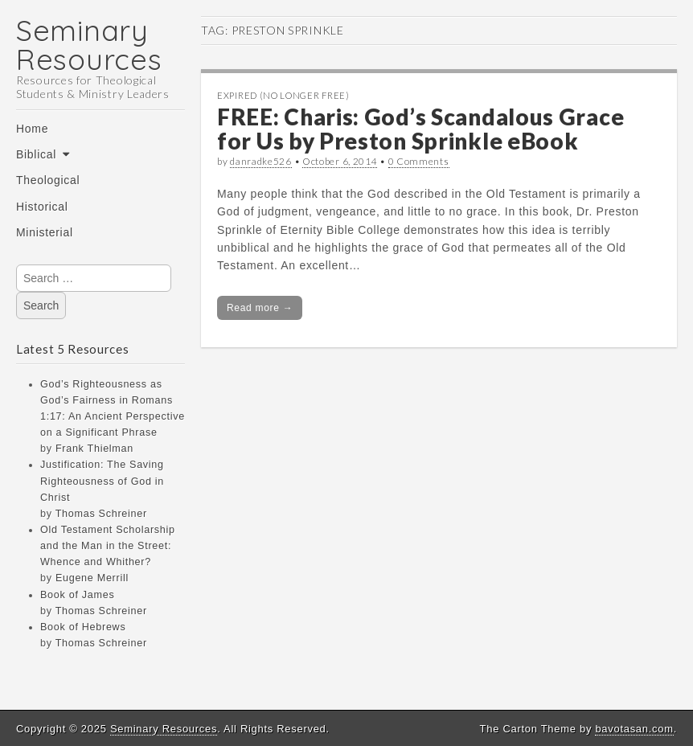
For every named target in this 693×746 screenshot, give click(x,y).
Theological (48, 180)
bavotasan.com (634, 729)
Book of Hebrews (82, 627)
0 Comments (418, 161)
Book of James (77, 594)
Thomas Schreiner (101, 513)
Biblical (36, 154)
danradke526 (261, 161)
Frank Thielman (94, 448)
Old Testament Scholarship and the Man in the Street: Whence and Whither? (107, 546)
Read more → (260, 308)
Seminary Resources (89, 44)
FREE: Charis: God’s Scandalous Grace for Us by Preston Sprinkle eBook (420, 129)
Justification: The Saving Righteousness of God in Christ (102, 480)
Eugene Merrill (92, 578)
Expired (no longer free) (283, 95)
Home (32, 128)
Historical (42, 206)
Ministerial (44, 232)
